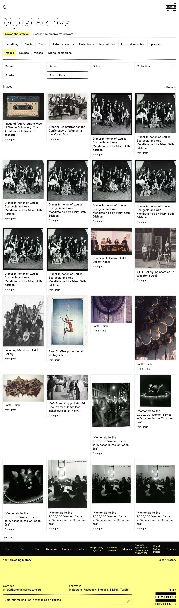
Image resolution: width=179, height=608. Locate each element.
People (28, 44)
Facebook (90, 589)
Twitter (125, 589)
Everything (12, 44)
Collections (86, 44)
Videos (38, 52)
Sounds (24, 52)
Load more (8, 537)
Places (42, 44)
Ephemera (155, 44)
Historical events (63, 44)
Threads (102, 589)
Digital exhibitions (60, 52)
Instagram (75, 589)
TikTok (114, 589)
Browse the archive (16, 34)
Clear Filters (57, 75)
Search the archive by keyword (53, 34)
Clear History (167, 559)
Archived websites (132, 44)
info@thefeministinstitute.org (22, 589)
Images (9, 52)
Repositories (107, 44)
